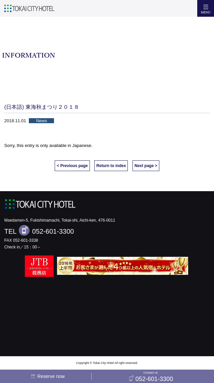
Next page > (146, 165)
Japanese (81, 145)
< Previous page (72, 165)
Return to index (111, 165)
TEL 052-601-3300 (39, 230)
